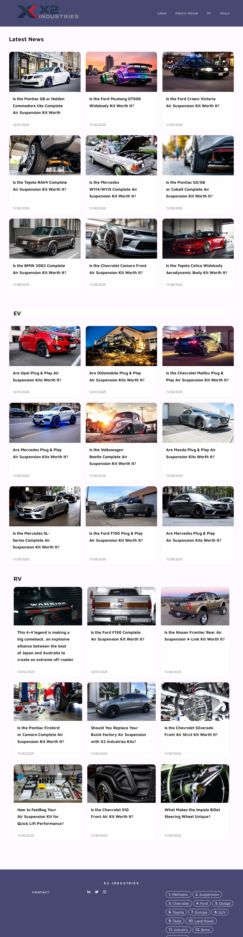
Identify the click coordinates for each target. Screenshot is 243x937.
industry (181, 930)
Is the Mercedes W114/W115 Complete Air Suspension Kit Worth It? (113, 189)
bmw (205, 930)
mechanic (180, 894)
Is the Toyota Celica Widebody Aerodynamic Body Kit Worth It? (196, 269)
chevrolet (181, 903)
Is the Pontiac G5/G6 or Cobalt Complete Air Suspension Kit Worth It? (189, 189)
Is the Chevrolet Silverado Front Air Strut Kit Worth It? (191, 731)
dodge (224, 903)
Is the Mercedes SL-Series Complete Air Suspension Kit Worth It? (36, 540)
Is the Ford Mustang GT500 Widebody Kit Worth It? (115, 102)
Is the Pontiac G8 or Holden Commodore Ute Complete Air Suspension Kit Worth (39, 105)
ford (204, 903)
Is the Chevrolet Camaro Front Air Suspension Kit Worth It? (117, 269)
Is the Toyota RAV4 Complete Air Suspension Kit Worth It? (40, 185)
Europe (201, 912)
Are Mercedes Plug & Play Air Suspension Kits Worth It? (40, 453)
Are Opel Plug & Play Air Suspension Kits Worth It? (37, 376)
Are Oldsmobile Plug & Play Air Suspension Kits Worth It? (117, 376)
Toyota (178, 912)
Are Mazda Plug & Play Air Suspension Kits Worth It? (191, 453)
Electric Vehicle (187, 13)
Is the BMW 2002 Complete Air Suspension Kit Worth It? (39, 269)
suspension (209, 894)
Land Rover (204, 921)
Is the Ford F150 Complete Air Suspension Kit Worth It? (117, 635)
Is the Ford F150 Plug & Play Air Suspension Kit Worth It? (116, 536)
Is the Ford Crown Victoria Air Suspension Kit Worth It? (193, 102)
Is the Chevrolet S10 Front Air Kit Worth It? (112, 813)
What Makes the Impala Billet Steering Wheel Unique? (192, 813)
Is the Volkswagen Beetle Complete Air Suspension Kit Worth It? (112, 456)
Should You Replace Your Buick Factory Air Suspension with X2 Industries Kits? (118, 734)
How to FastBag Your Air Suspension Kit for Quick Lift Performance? (40, 816)
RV (209, 13)
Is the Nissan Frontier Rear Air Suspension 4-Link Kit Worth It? (194, 635)
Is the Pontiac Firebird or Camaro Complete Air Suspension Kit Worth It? (40, 734)
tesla (177, 921)
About (225, 13)
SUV (222, 912)
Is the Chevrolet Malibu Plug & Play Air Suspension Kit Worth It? (197, 376)
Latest (161, 13)
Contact (41, 892)
